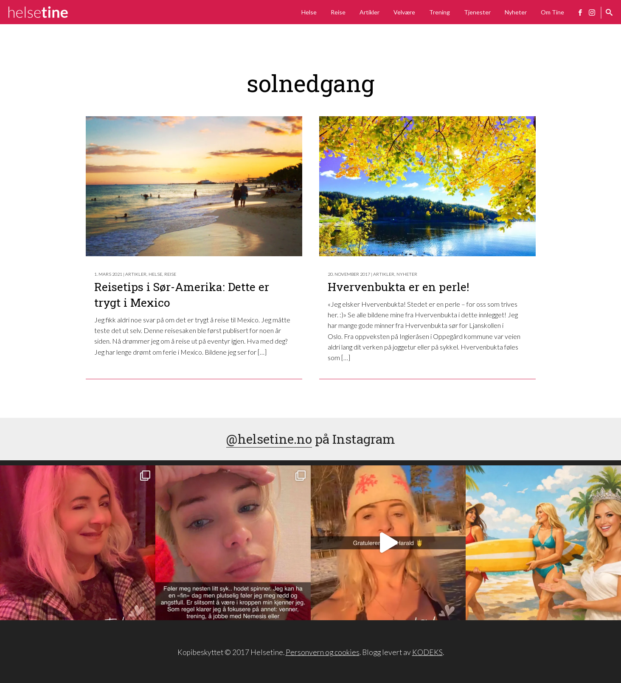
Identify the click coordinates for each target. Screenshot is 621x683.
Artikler (369, 12)
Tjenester (477, 12)
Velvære (404, 12)
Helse (309, 12)
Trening (439, 12)
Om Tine (552, 12)
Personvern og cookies (323, 652)
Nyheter (516, 12)
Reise (338, 12)
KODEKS (427, 652)
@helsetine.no (269, 439)
